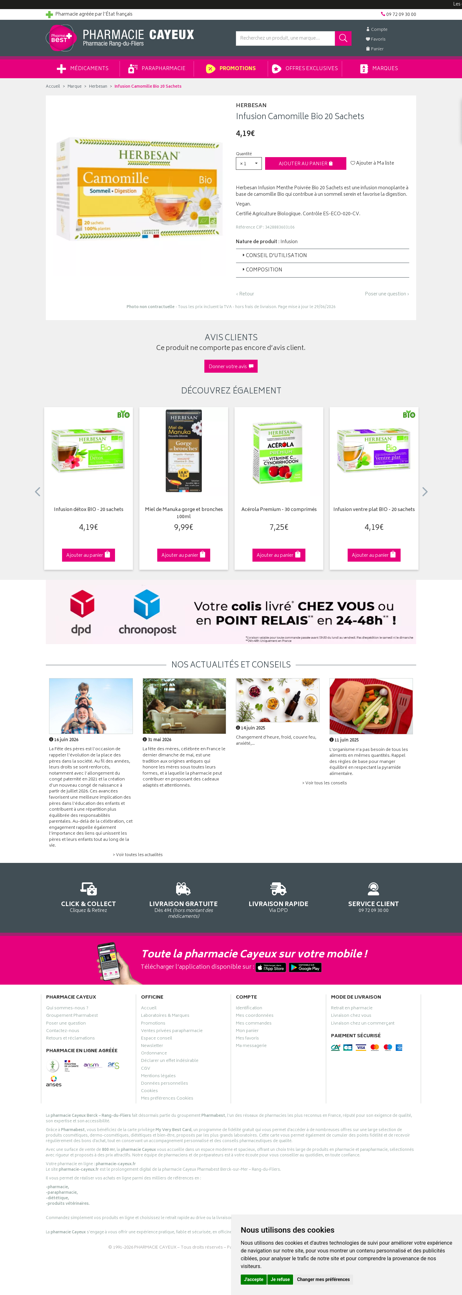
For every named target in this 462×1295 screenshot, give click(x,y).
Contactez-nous (62, 1031)
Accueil (53, 86)
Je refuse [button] (280, 1279)
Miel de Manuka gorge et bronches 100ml (184, 513)
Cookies (149, 1092)
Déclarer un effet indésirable (170, 1061)
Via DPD (278, 896)
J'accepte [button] (253, 1279)
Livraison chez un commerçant (362, 1024)
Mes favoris (247, 1039)
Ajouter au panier (306, 164)
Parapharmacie (157, 68)
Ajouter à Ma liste (372, 163)
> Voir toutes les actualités (138, 855)
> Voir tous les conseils (324, 783)
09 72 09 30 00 (374, 896)
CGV (145, 1069)
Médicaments (83, 68)
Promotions (231, 68)
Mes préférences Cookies (167, 1099)
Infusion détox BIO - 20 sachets (88, 510)
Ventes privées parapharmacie (172, 1031)
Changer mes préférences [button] (323, 1279)
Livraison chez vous (351, 1016)
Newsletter (152, 1046)
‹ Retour (245, 294)
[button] (249, 163)
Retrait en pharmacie (352, 1009)
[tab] (322, 256)
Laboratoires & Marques (165, 1016)
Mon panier (247, 1031)
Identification (249, 1009)
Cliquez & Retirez (88, 896)
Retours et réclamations (70, 1039)
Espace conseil (156, 1039)
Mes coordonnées (255, 1016)
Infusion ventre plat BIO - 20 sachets (374, 510)
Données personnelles (164, 1084)
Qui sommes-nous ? (67, 1009)
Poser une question (66, 1024)
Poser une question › (387, 294)
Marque (75, 86)
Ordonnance (154, 1054)
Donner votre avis (231, 367)
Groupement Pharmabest (72, 1016)
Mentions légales (158, 1077)
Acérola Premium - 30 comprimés (279, 510)
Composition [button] (261, 270)
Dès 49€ (183, 899)
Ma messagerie (251, 1046)
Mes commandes (254, 1024)
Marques (379, 68)
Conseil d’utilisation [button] (274, 256)
